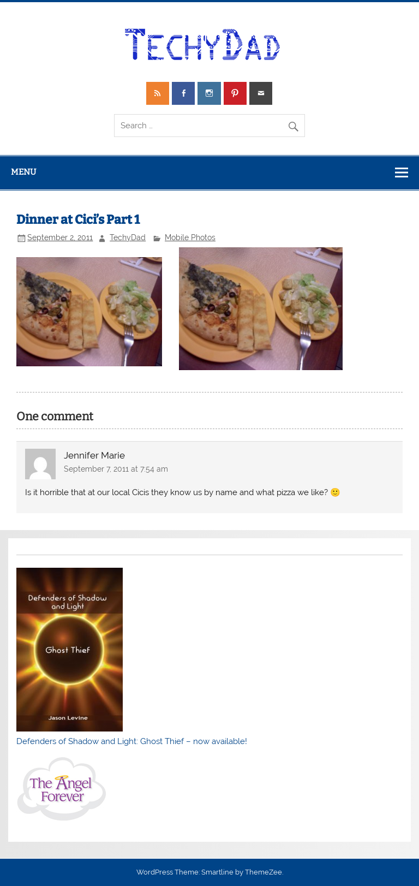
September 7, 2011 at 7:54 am (116, 469)
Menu (23, 172)
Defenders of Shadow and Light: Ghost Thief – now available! (131, 741)
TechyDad (128, 237)
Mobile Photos (190, 237)
